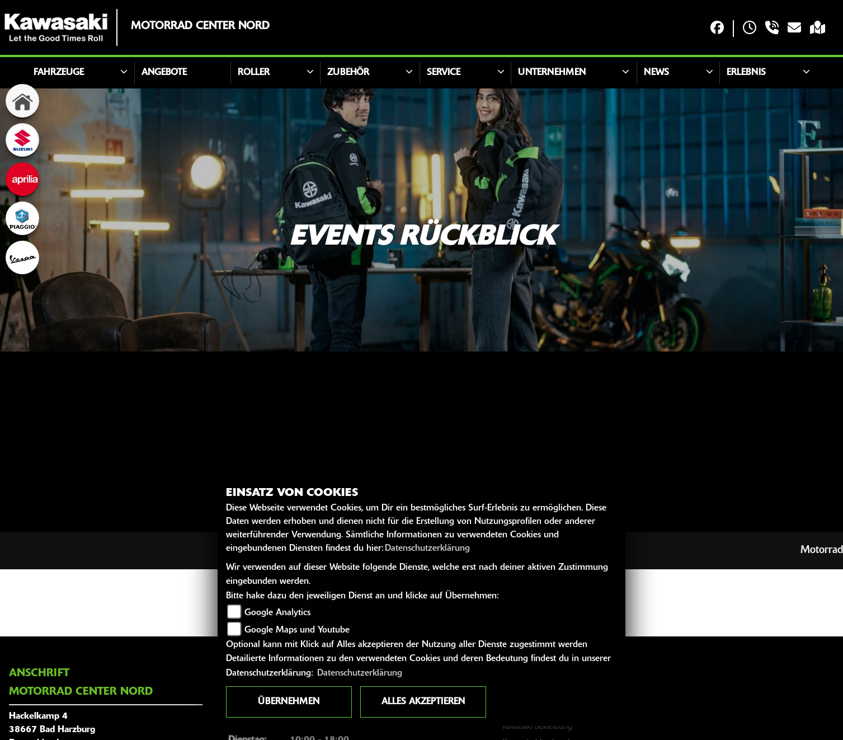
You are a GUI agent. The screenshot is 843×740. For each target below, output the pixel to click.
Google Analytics (277, 612)
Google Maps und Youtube (297, 630)
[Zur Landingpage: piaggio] (22, 218)
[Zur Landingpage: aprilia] (22, 179)
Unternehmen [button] (552, 72)
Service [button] (443, 72)
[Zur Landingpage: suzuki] (22, 140)
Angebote (164, 72)
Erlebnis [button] (746, 72)
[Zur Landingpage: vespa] (22, 257)
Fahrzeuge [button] (59, 72)
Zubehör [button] (348, 72)
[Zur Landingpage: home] (22, 101)
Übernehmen (288, 701)
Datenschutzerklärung (427, 548)
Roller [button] (254, 72)
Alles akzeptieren (423, 701)
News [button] (656, 72)
